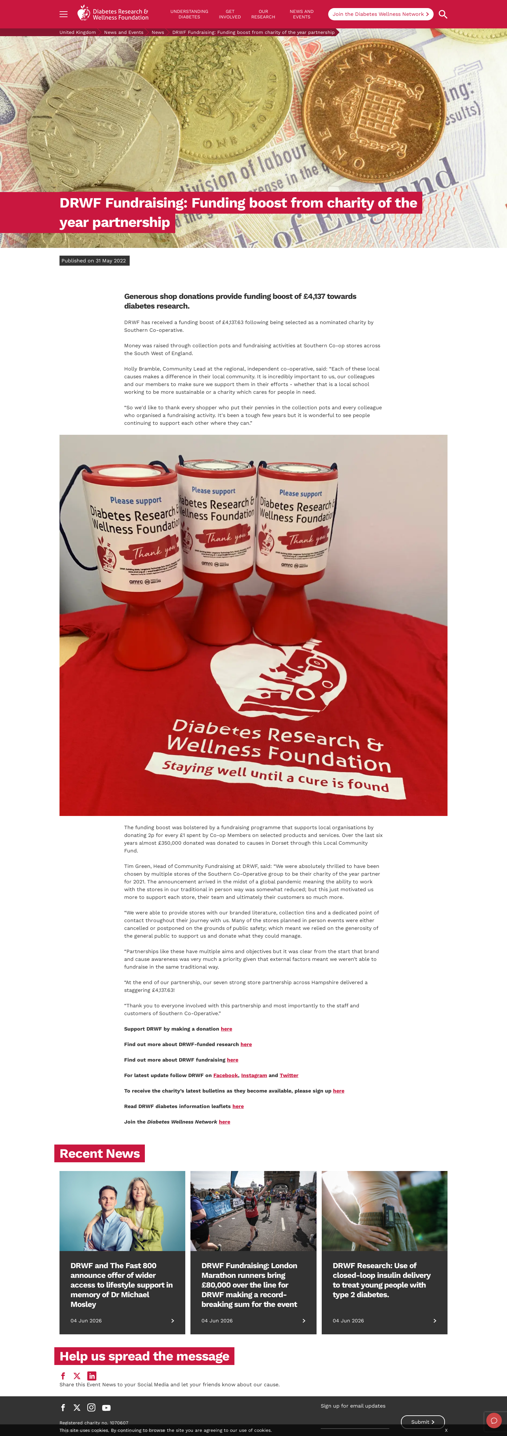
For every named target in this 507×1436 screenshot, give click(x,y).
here (226, 1029)
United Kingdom (77, 32)
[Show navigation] (63, 14)
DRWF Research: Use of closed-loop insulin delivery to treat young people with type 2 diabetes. (381, 1280)
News (158, 32)
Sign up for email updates (353, 1406)
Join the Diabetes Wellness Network (378, 14)
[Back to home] (112, 14)
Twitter (289, 1075)
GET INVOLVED (230, 14)
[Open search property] (443, 14)
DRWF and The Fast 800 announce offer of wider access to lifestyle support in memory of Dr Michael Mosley (121, 1285)
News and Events (302, 14)
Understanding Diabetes (189, 14)
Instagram (254, 1075)
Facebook (225, 1075)
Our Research (263, 14)
